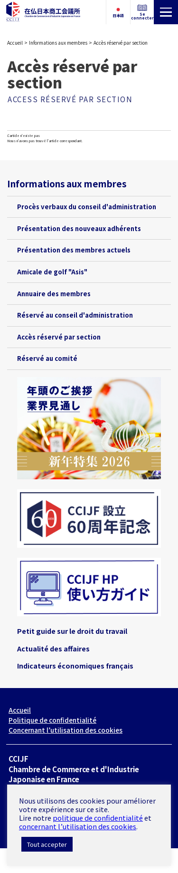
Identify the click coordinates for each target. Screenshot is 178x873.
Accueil (15, 42)
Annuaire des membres (54, 293)
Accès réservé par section (59, 336)
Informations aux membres (58, 42)
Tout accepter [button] (47, 844)
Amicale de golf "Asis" (52, 271)
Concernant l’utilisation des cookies (65, 730)
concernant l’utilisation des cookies (77, 826)
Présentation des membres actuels (74, 249)
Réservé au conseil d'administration (75, 315)
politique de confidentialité (98, 818)
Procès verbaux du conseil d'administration (86, 206)
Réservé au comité (47, 358)
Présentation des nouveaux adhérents (79, 228)
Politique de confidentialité (52, 720)
